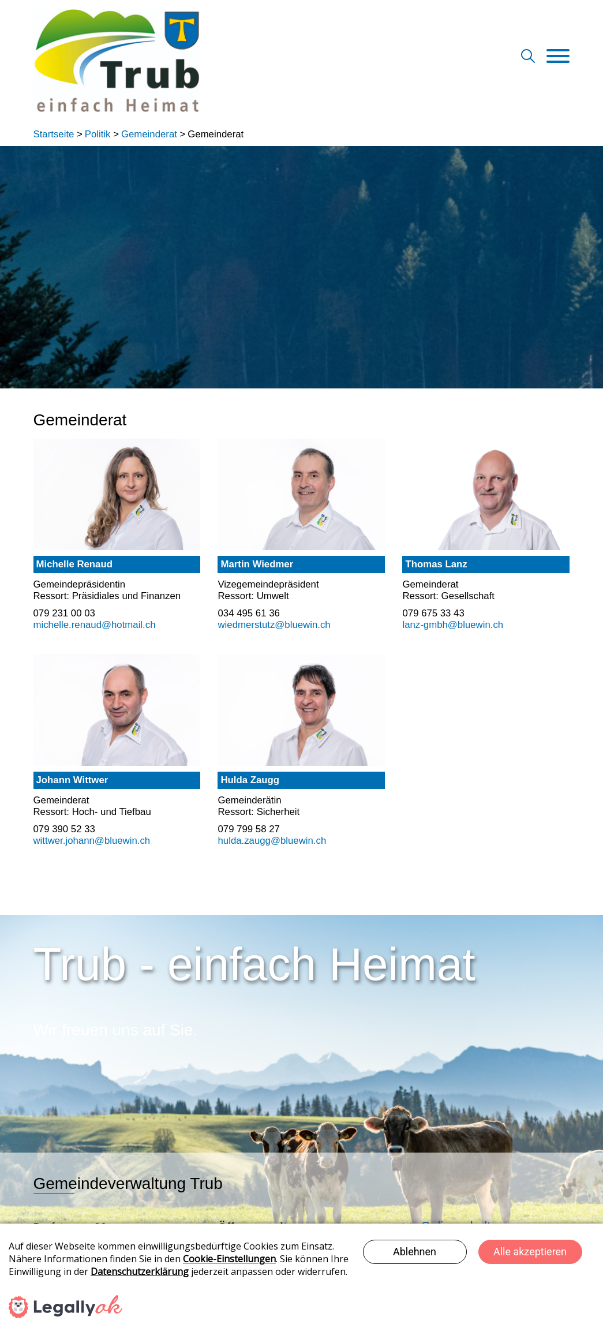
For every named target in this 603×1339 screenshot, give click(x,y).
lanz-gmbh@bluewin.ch (452, 624)
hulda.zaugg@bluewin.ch (272, 840)
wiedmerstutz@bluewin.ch (274, 624)
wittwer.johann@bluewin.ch (92, 840)
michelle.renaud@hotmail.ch (94, 624)
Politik (98, 134)
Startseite (53, 134)
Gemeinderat (149, 134)
